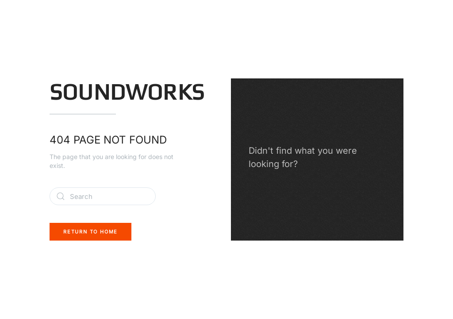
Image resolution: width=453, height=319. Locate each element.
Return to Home (90, 232)
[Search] (103, 196)
